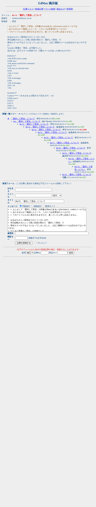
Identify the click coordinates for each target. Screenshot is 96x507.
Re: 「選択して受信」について (26, 121)
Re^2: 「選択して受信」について (34, 124)
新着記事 (39, 9)
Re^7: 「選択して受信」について (64, 143)
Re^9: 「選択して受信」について (76, 153)
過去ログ (61, 9)
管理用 (69, 9)
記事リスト (28, 9)
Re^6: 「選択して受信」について (58, 137)
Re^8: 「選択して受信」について (70, 148)
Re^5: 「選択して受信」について (52, 132)
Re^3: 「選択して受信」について (40, 127)
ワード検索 (50, 9)
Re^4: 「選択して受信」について (46, 129)
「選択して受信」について (23, 118)
